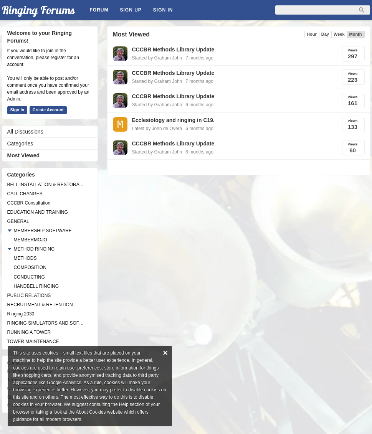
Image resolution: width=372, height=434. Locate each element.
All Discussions (25, 132)
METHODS (25, 258)
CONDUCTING (29, 277)
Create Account (48, 109)
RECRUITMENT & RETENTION (40, 304)
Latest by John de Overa (157, 128)
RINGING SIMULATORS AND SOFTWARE (46, 323)
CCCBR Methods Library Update (173, 49)
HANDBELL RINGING (36, 286)
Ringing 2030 (21, 314)
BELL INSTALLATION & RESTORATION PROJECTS (46, 184)
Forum (99, 10)
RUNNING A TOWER (29, 332)
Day (325, 34)
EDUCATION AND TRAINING (37, 212)
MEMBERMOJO (30, 240)
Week (339, 34)
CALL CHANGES (25, 193)
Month (355, 34)
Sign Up (131, 10)
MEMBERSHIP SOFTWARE (43, 230)
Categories (20, 143)
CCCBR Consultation (29, 203)
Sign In (163, 10)
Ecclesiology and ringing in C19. (173, 120)
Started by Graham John (157, 58)
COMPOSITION (30, 267)
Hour (312, 34)
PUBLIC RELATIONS (29, 295)
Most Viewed (23, 155)
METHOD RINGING (34, 249)
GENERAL (18, 221)
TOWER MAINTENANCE (33, 341)
